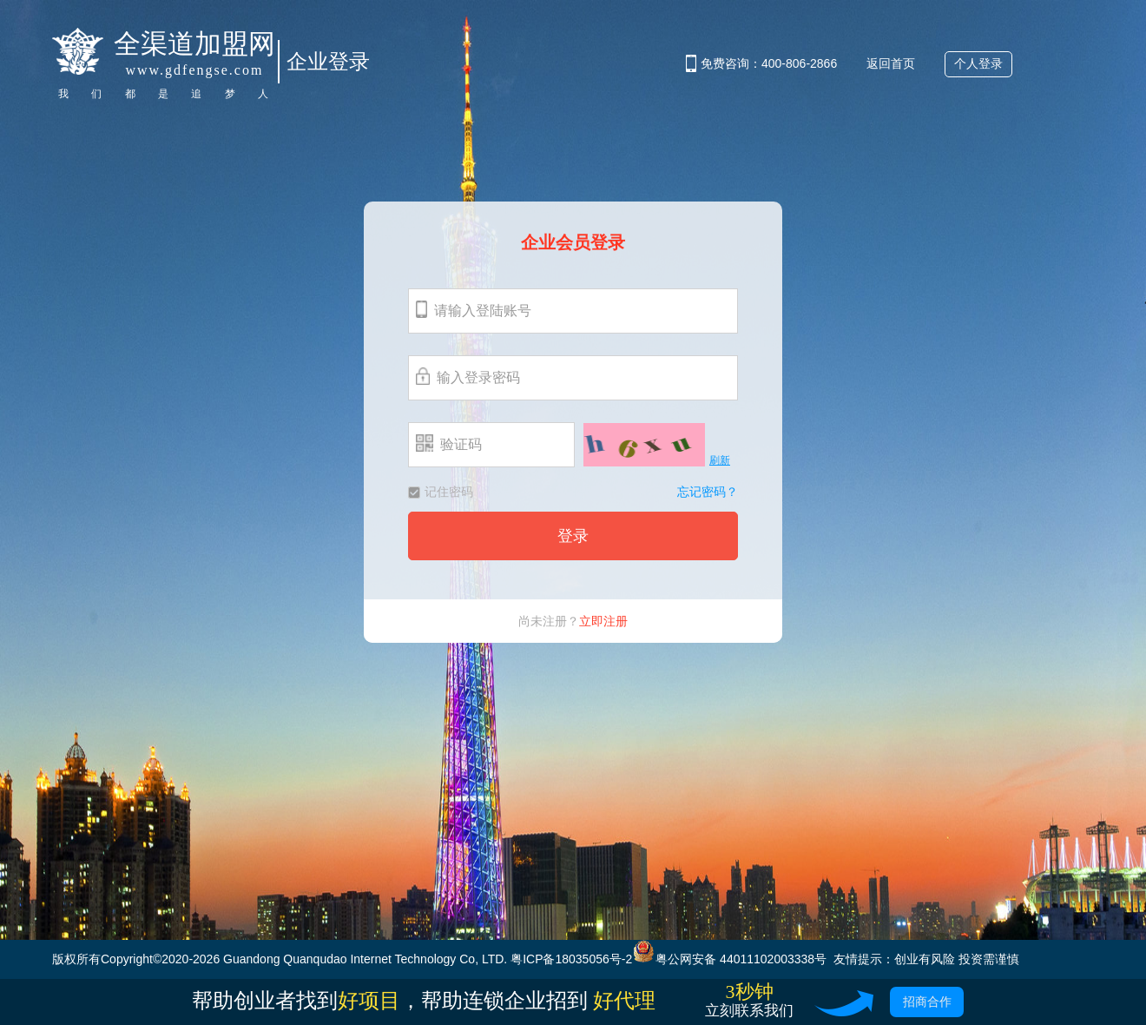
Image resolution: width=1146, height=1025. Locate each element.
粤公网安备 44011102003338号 (729, 959)
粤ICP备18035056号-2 (571, 959)
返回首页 (890, 63)
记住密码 (440, 492)
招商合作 (927, 1001)
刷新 (719, 460)
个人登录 (978, 63)
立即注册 (603, 621)
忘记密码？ (707, 492)
